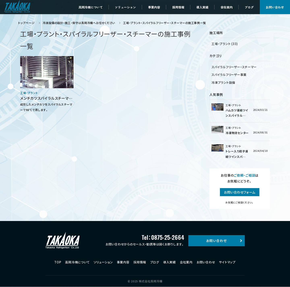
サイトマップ (227, 262)
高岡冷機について (77, 262)
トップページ (26, 23)
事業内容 (123, 262)
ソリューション (103, 262)
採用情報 (140, 262)
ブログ (154, 262)
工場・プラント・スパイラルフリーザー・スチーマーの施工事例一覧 (164, 23)
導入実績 (169, 262)
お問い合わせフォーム (240, 192)
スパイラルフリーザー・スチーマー (234, 67)
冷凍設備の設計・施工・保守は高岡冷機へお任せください (79, 23)
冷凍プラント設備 (223, 82)
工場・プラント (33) (224, 44)
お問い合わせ (206, 262)
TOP (57, 262)
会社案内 (186, 262)
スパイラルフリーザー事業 (228, 74)
